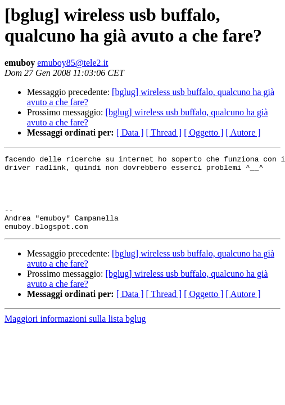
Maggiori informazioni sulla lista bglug (75, 334)
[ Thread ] (164, 132)
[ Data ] (130, 132)
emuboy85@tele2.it (72, 63)
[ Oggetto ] (203, 132)
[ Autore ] (242, 132)
